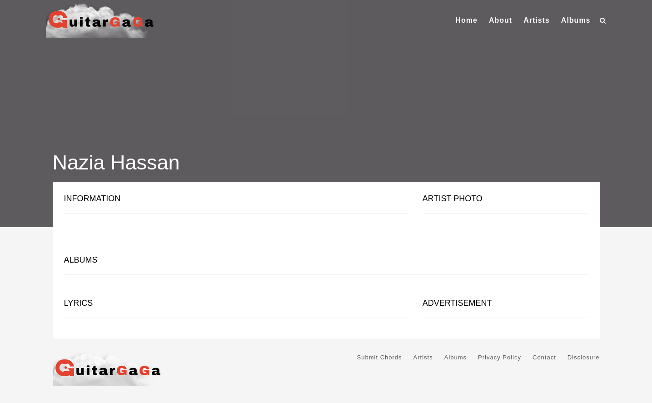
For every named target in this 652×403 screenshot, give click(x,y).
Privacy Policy (499, 357)
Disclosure (583, 357)
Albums (576, 20)
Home (466, 20)
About (500, 20)
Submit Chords (379, 357)
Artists (536, 20)
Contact (544, 357)
